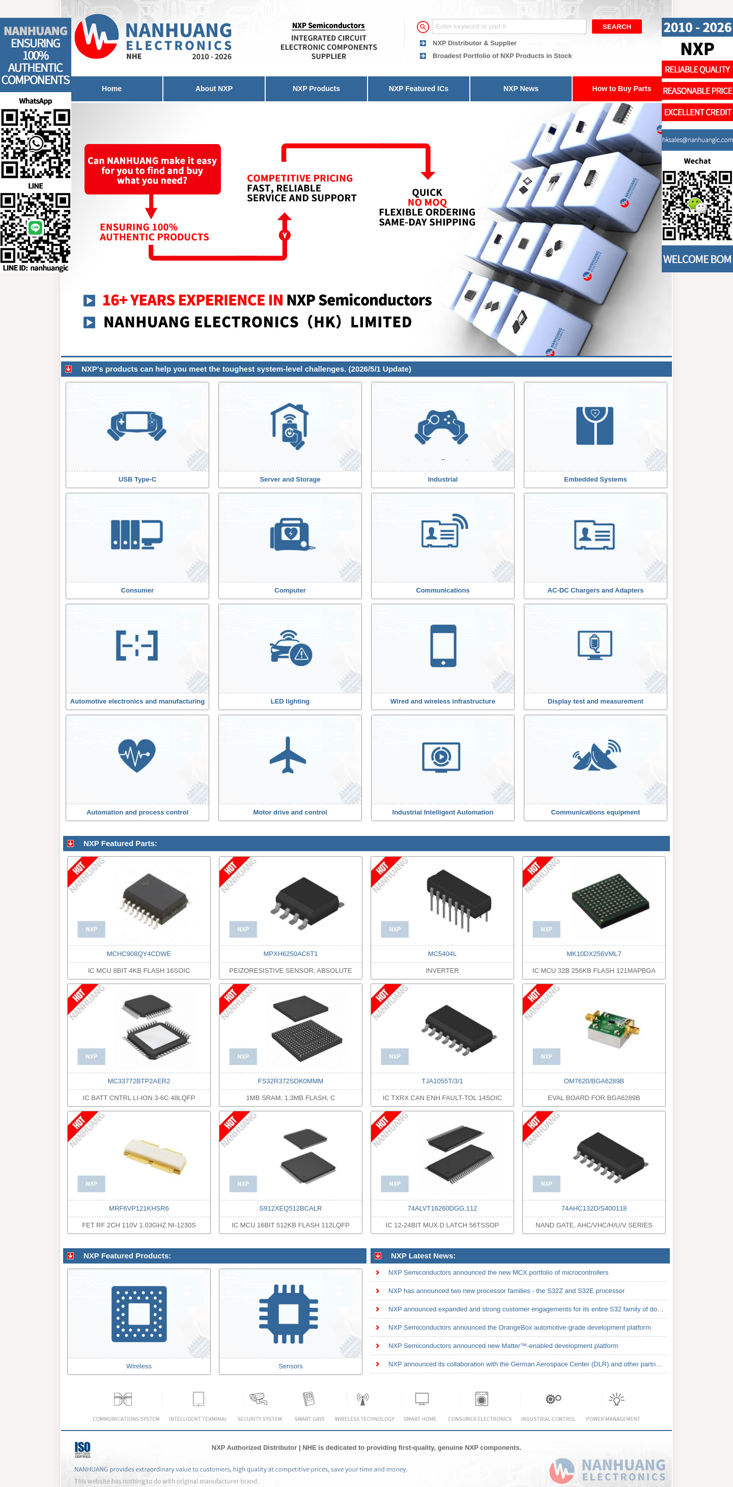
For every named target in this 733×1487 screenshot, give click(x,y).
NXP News (521, 89)
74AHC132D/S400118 (594, 1208)
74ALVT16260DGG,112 (442, 1208)
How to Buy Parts (622, 89)
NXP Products (316, 89)
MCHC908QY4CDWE (139, 954)
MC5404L (442, 954)
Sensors (290, 1366)
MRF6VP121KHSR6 (139, 1208)
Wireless (139, 1366)
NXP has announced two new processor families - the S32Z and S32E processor (506, 1291)
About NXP (214, 89)
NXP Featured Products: (127, 1255)
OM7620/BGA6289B (594, 1081)
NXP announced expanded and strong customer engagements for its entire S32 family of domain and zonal (545, 1309)
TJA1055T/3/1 (442, 1081)
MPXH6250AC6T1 (291, 954)
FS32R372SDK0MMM (291, 1081)
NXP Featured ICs (418, 89)
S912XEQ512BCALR (291, 1208)
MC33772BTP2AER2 (139, 1081)
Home (112, 89)
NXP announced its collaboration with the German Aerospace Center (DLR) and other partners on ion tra (541, 1364)
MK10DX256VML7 (594, 954)
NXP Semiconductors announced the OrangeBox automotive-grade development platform (519, 1327)
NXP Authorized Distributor (254, 1447)
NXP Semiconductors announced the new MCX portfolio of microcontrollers (498, 1272)
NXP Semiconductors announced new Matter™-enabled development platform (503, 1346)
